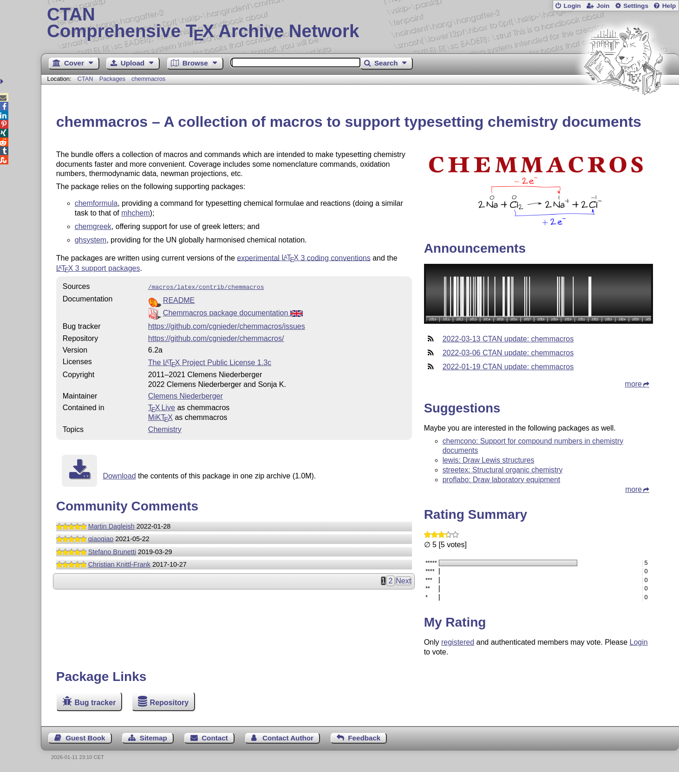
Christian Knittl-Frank (119, 563)
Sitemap (153, 738)
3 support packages (98, 268)
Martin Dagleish (111, 525)
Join (602, 5)
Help (669, 5)
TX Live (161, 407)
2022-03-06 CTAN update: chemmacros (508, 353)
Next (403, 580)
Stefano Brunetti (112, 551)
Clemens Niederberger (185, 395)
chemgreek (93, 226)
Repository (169, 703)
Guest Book (85, 738)
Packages (113, 78)
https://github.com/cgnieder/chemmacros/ (216, 337)
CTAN (85, 78)
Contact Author (287, 738)
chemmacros (148, 78)
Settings (635, 5)
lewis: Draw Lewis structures (489, 460)
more (633, 384)
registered (457, 642)
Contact (215, 738)
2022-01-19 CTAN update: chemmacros (508, 367)
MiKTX (160, 416)
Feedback (364, 738)
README (179, 299)
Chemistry (165, 428)
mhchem (135, 213)
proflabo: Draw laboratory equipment (502, 480)
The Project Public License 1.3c (209, 362)
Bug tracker (95, 703)
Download (119, 475)
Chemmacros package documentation (233, 312)
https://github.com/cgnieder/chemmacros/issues (226, 325)
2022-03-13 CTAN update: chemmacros (508, 339)
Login (572, 5)
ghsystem (90, 240)
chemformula (96, 203)
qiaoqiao (100, 538)
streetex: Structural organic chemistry (503, 470)
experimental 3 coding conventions (304, 258)
